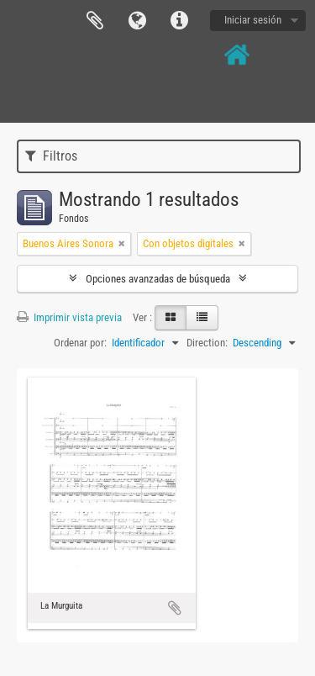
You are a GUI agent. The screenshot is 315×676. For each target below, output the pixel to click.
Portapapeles (95, 21)
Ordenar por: (80, 342)
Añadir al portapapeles (174, 607)
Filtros (51, 156)
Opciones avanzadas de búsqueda (158, 278)
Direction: (207, 342)
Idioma (137, 21)
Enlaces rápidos (179, 21)
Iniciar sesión (252, 19)
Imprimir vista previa (69, 317)
